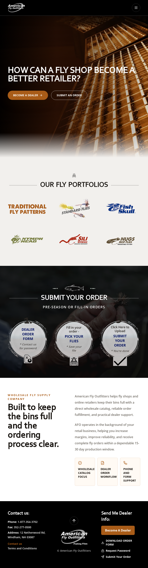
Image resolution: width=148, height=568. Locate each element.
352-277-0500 (22, 527)
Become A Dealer (118, 530)
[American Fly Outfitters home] (16, 7)
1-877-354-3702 (28, 522)
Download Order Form (116, 542)
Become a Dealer (28, 95)
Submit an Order (69, 95)
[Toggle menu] (136, 7)
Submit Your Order (116, 557)
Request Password (115, 550)
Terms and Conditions (22, 548)
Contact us (15, 544)
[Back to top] (74, 521)
